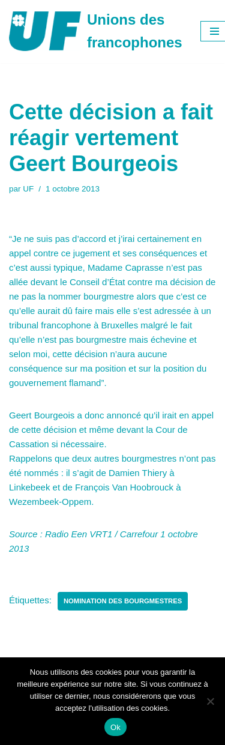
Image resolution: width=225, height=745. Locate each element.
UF (28, 188)
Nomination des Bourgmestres (123, 601)
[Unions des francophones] (95, 31)
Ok (115, 727)
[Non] (210, 701)
